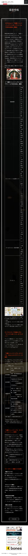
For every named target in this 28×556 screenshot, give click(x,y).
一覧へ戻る (14, 519)
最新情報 (14, 9)
